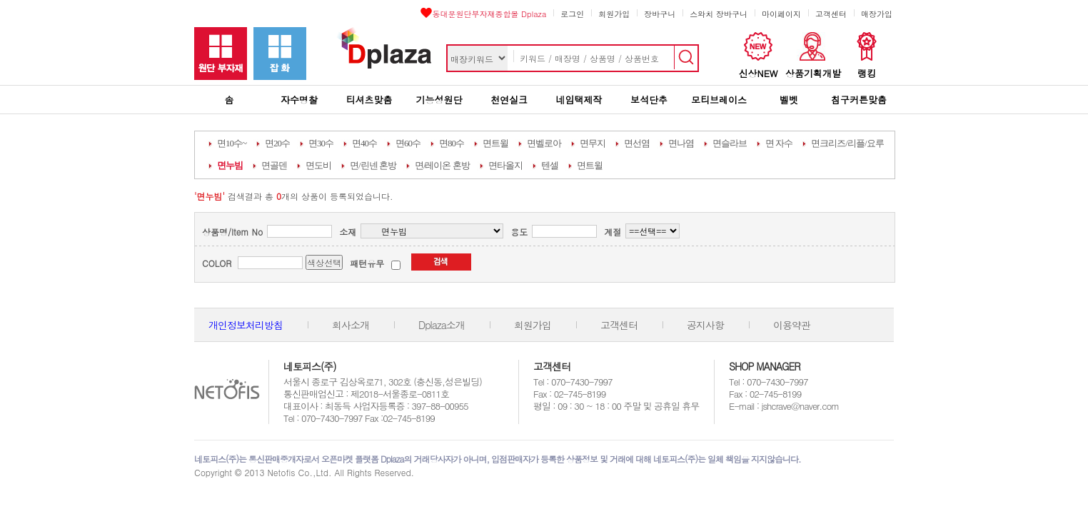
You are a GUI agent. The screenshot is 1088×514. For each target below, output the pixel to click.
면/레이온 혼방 (442, 165)
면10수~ (231, 143)
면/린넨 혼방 (373, 165)
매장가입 (876, 14)
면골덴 (274, 165)
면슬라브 (729, 143)
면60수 (408, 143)
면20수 (277, 143)
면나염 (681, 143)
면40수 (364, 143)
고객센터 (831, 14)
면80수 (451, 143)
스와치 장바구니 (718, 14)
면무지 (592, 143)
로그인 (572, 14)
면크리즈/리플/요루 (847, 143)
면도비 (318, 165)
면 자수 (778, 143)
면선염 (637, 143)
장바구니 (659, 14)
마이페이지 (781, 14)
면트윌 (495, 143)
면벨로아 (544, 143)
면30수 (320, 143)
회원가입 (614, 14)
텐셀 (549, 165)
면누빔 (230, 165)
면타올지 (505, 165)
